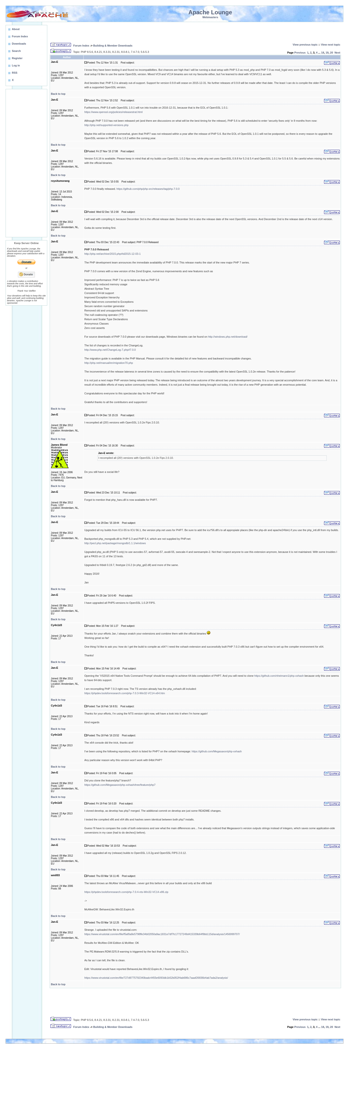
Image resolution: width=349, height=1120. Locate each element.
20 (331, 52)
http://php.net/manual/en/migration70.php (108, 362)
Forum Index (81, 45)
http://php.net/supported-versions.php (106, 125)
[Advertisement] (26, 163)
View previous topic (305, 44)
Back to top (58, 93)
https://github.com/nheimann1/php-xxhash (279, 675)
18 (322, 52)
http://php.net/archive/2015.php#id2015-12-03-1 (112, 253)
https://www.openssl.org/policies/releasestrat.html (113, 112)
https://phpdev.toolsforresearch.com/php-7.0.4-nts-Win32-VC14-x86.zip (126, 891)
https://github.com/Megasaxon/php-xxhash (217, 751)
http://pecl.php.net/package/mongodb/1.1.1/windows (115, 543)
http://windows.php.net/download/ (227, 336)
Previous (299, 52)
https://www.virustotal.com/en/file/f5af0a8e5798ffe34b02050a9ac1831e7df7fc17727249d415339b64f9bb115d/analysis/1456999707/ (162, 934)
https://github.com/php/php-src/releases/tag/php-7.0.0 (148, 188)
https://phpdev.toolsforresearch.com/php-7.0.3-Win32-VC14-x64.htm (124, 693)
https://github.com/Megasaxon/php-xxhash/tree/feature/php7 (120, 784)
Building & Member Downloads (112, 45)
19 (326, 52)
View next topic (330, 44)
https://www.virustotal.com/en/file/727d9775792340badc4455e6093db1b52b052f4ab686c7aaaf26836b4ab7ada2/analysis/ (156, 977)
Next (337, 52)
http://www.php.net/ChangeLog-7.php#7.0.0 (110, 349)
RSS (14, 72)
